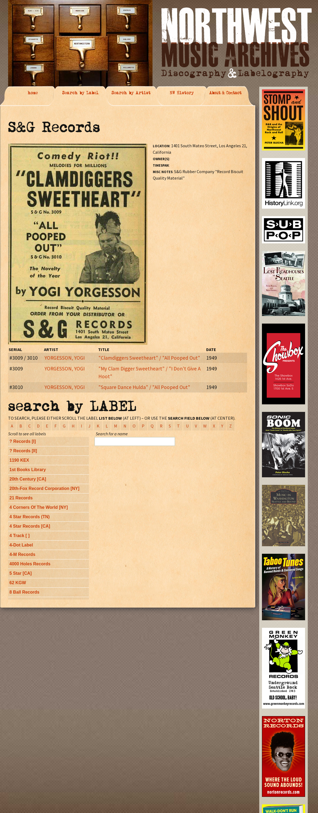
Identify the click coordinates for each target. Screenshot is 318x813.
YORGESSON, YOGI (64, 358)
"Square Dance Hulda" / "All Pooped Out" (144, 387)
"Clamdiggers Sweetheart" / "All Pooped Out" (149, 358)
